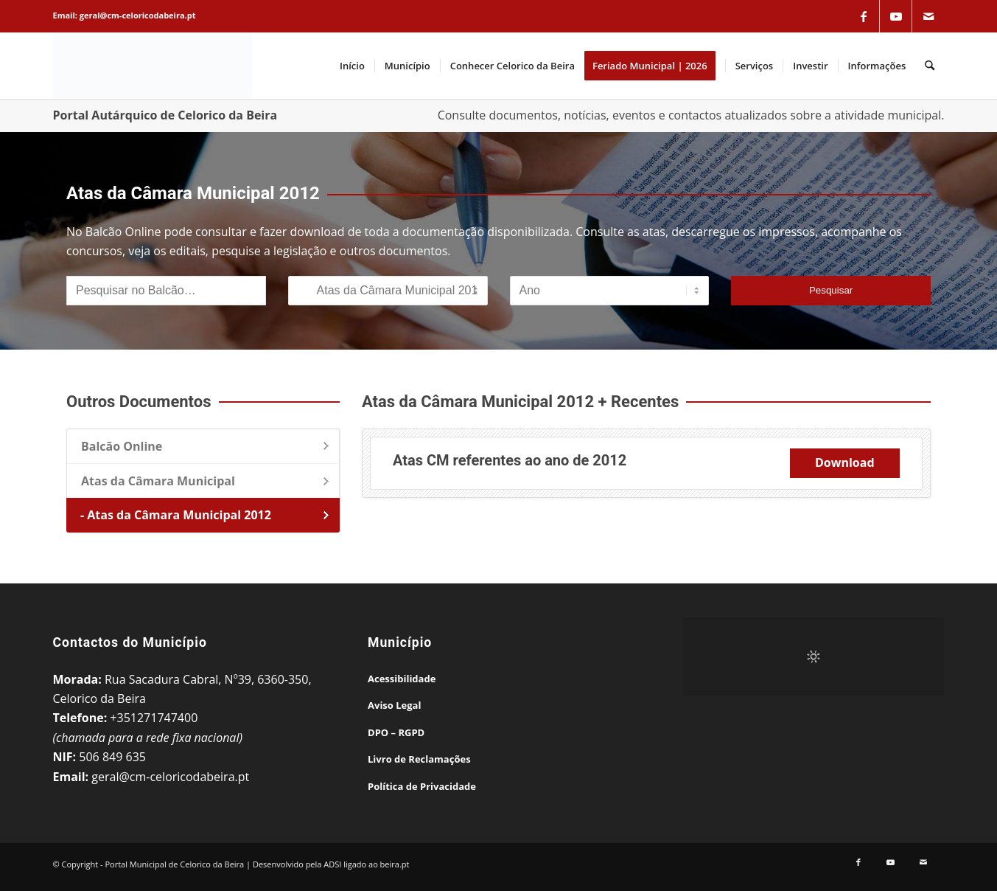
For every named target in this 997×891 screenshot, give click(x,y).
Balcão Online (121, 446)
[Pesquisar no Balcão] (166, 290)
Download (845, 462)
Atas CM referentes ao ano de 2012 (509, 460)
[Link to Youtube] (896, 16)
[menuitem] (352, 65)
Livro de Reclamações (419, 759)
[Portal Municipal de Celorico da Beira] (152, 65)
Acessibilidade (401, 678)
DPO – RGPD (396, 732)
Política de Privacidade (422, 786)
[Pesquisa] (929, 65)
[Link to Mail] (928, 16)
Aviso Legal (394, 705)
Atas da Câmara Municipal (158, 481)
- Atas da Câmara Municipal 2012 (175, 515)
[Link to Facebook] (863, 16)
